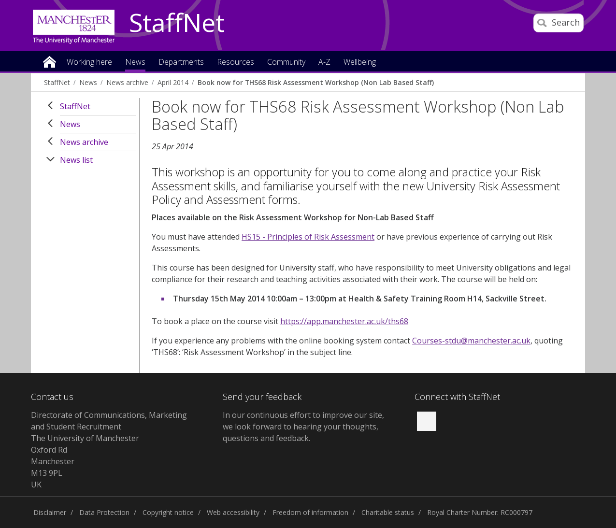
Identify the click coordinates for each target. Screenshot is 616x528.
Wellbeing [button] (360, 62)
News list (76, 160)
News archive (127, 82)
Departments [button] (181, 62)
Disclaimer (49, 512)
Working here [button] (89, 62)
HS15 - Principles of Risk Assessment (308, 236)
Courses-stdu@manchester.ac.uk (471, 340)
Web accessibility (233, 512)
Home (49, 61)
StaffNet (177, 23)
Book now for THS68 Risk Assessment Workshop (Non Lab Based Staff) (316, 82)
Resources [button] (235, 62)
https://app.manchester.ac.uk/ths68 (344, 321)
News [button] (135, 62)
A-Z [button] (324, 62)
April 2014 (173, 82)
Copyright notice (168, 512)
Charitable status (387, 512)
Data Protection (104, 512)
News (88, 82)
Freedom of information (310, 512)
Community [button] (286, 62)
